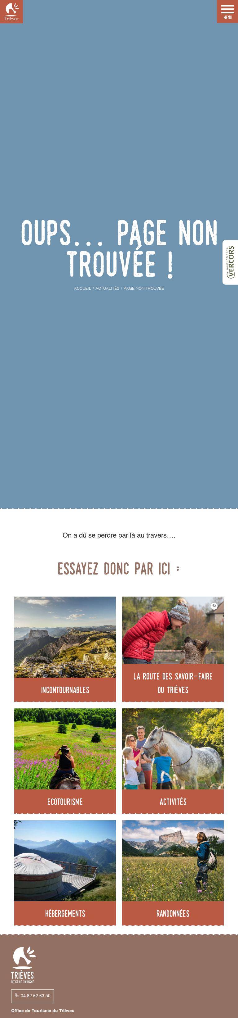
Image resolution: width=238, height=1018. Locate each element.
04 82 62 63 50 (36, 996)
